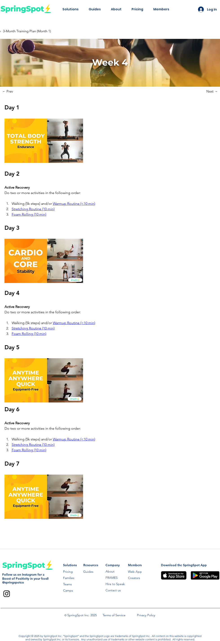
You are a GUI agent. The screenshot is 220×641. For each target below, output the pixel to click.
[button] (70, 9)
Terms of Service (114, 615)
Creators (134, 578)
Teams (67, 584)
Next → (212, 91)
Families (68, 578)
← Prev (7, 91)
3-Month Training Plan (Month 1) (27, 31)
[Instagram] (6, 593)
